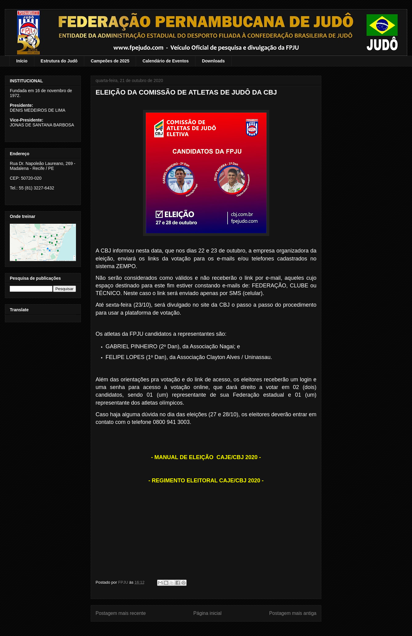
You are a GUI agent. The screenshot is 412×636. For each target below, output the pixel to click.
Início (22, 60)
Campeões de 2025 (110, 60)
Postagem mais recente (121, 613)
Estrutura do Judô (59, 60)
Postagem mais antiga (292, 613)
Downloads (213, 60)
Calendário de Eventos (165, 60)
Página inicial (207, 613)
